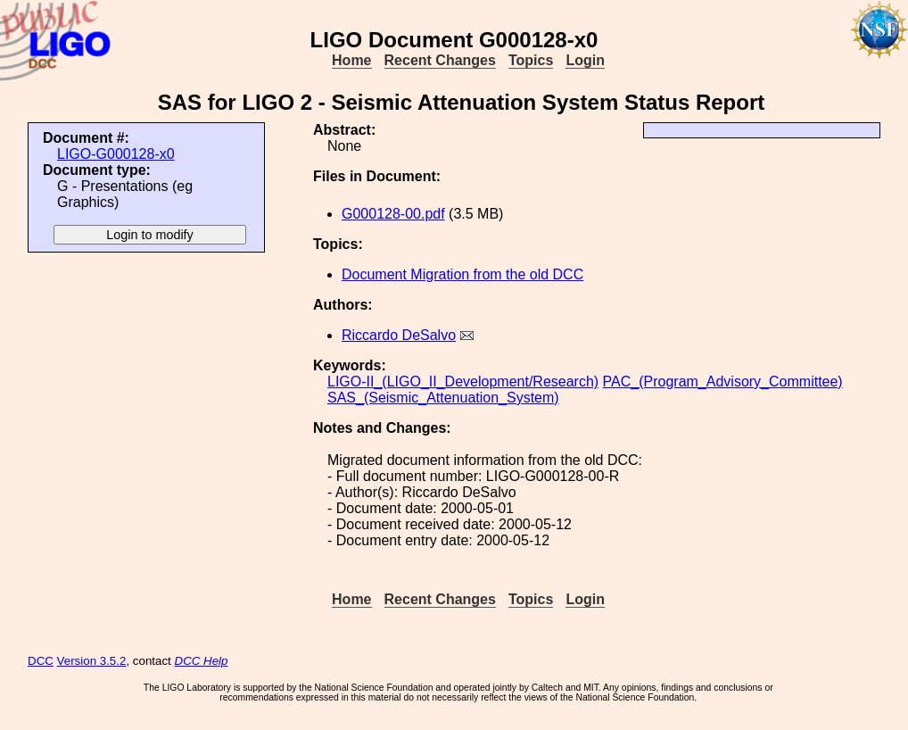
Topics (530, 60)
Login (585, 60)
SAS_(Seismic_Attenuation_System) (443, 397)
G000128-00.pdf (393, 213)
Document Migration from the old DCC (462, 274)
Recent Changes (440, 60)
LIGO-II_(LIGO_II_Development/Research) (462, 381)
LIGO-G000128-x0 (116, 154)
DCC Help (201, 661)
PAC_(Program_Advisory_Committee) (723, 381)
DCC (41, 661)
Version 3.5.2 (92, 661)
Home (351, 60)
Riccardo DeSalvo (399, 335)
